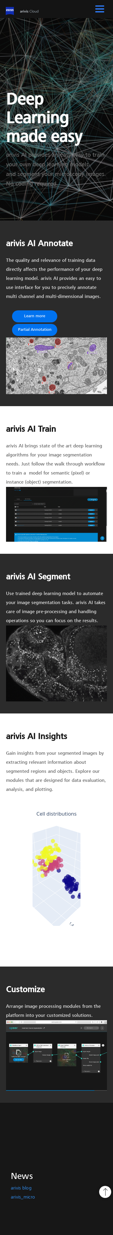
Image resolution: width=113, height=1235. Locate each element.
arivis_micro (23, 1197)
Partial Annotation (35, 330)
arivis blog (21, 1188)
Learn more (34, 316)
